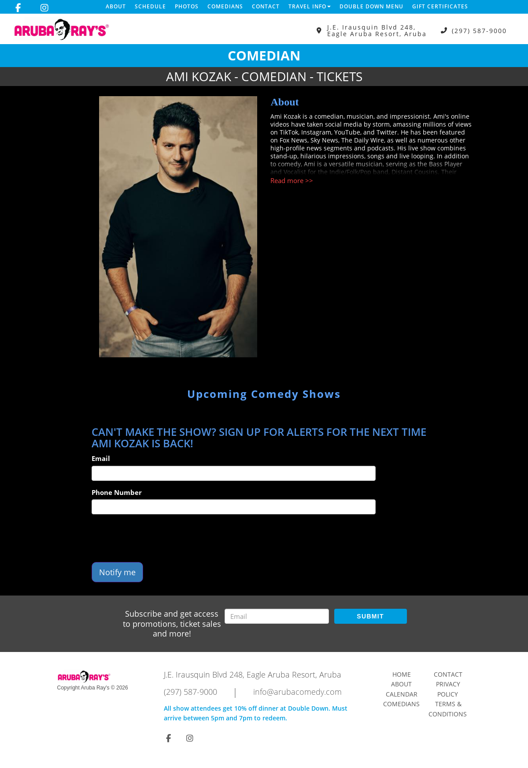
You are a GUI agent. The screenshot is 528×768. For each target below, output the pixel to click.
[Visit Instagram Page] (44, 8)
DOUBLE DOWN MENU (371, 6)
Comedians (225, 6)
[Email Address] (277, 616)
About (116, 6)
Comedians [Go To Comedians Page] (401, 704)
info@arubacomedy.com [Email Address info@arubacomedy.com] (297, 691)
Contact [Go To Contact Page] (448, 674)
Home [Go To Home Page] (401, 674)
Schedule (150, 6)
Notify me (117, 572)
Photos (187, 6)
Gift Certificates (440, 6)
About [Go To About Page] (401, 684)
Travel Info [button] (309, 6)
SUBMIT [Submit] (370, 616)
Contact (266, 6)
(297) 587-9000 (479, 30)
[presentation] (158, 538)
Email (101, 458)
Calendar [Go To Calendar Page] (401, 694)
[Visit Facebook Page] (18, 8)
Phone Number (117, 492)
